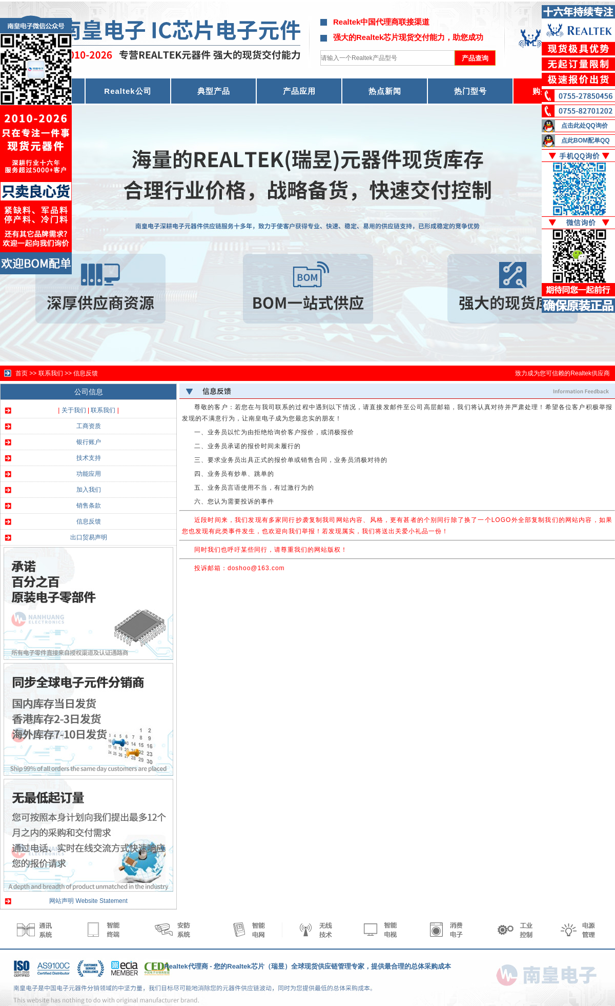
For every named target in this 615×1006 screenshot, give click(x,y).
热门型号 (470, 91)
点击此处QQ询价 (584, 125)
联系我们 (103, 410)
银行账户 (88, 442)
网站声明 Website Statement (88, 900)
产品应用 (299, 91)
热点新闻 (384, 91)
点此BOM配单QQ (585, 140)
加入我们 (88, 489)
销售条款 (88, 505)
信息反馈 (85, 373)
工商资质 (88, 426)
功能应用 (88, 473)
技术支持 (88, 457)
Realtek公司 (127, 91)
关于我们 (73, 410)
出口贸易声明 (88, 537)
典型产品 (213, 91)
